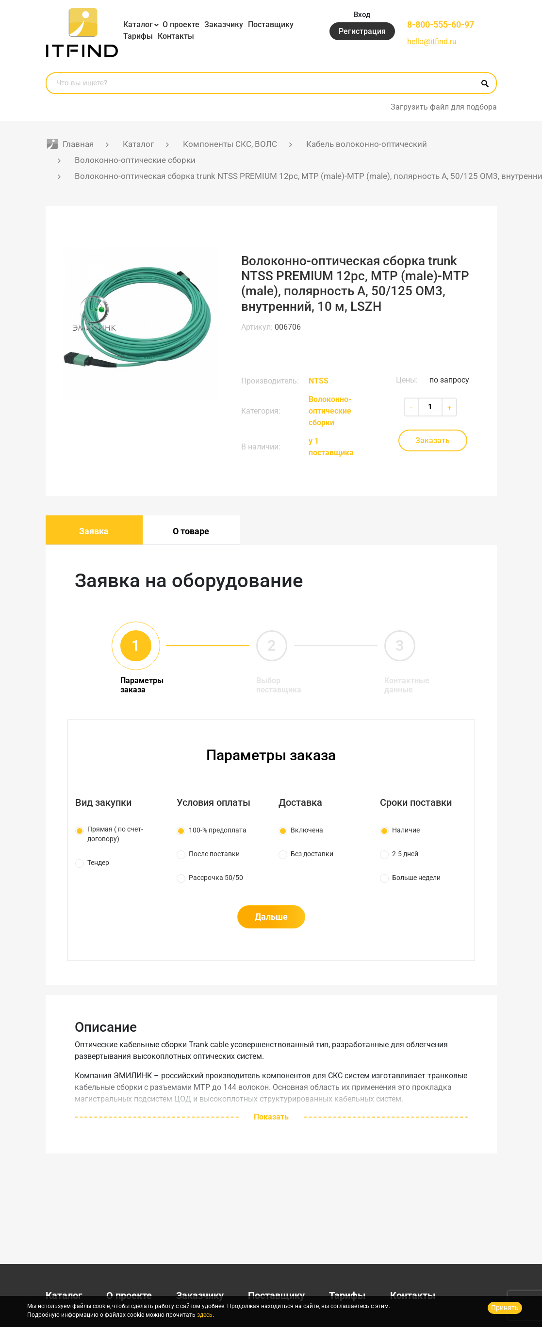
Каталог (138, 24)
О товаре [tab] (191, 531)
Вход (362, 14)
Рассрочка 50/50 (216, 877)
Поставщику (271, 24)
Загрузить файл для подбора (444, 107)
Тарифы (138, 36)
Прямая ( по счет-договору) (115, 834)
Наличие (406, 830)
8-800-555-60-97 (440, 24)
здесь (205, 1314)
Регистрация (362, 31)
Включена (307, 830)
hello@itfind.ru (432, 41)
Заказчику (223, 24)
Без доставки (312, 854)
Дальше (271, 916)
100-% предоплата (217, 830)
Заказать (432, 440)
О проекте (181, 24)
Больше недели (416, 877)
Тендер (98, 862)
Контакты (176, 36)
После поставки (214, 854)
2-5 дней (405, 854)
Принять (505, 1307)
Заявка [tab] (94, 531)
